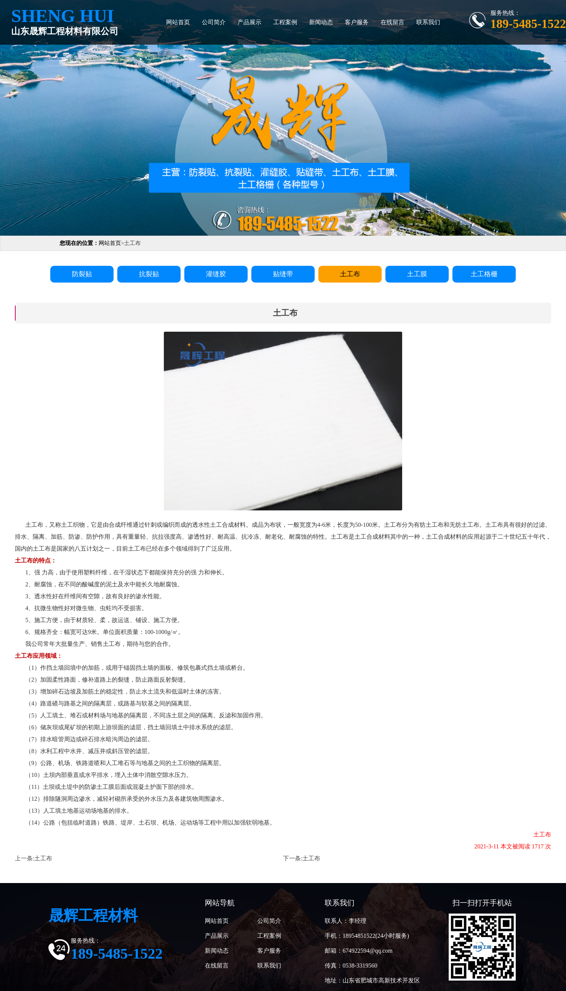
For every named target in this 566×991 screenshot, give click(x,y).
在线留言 (392, 22)
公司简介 (214, 22)
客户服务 (357, 22)
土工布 (43, 858)
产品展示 (249, 22)
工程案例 (285, 22)
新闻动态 (321, 22)
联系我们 (428, 22)
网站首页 (178, 22)
